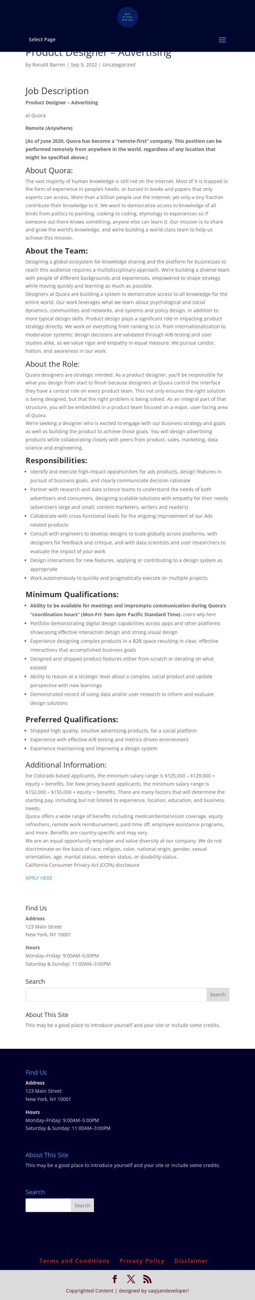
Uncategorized (119, 64)
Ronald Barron (48, 64)
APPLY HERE (39, 878)
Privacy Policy (142, 1261)
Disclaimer (191, 1261)
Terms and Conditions (74, 1261)
